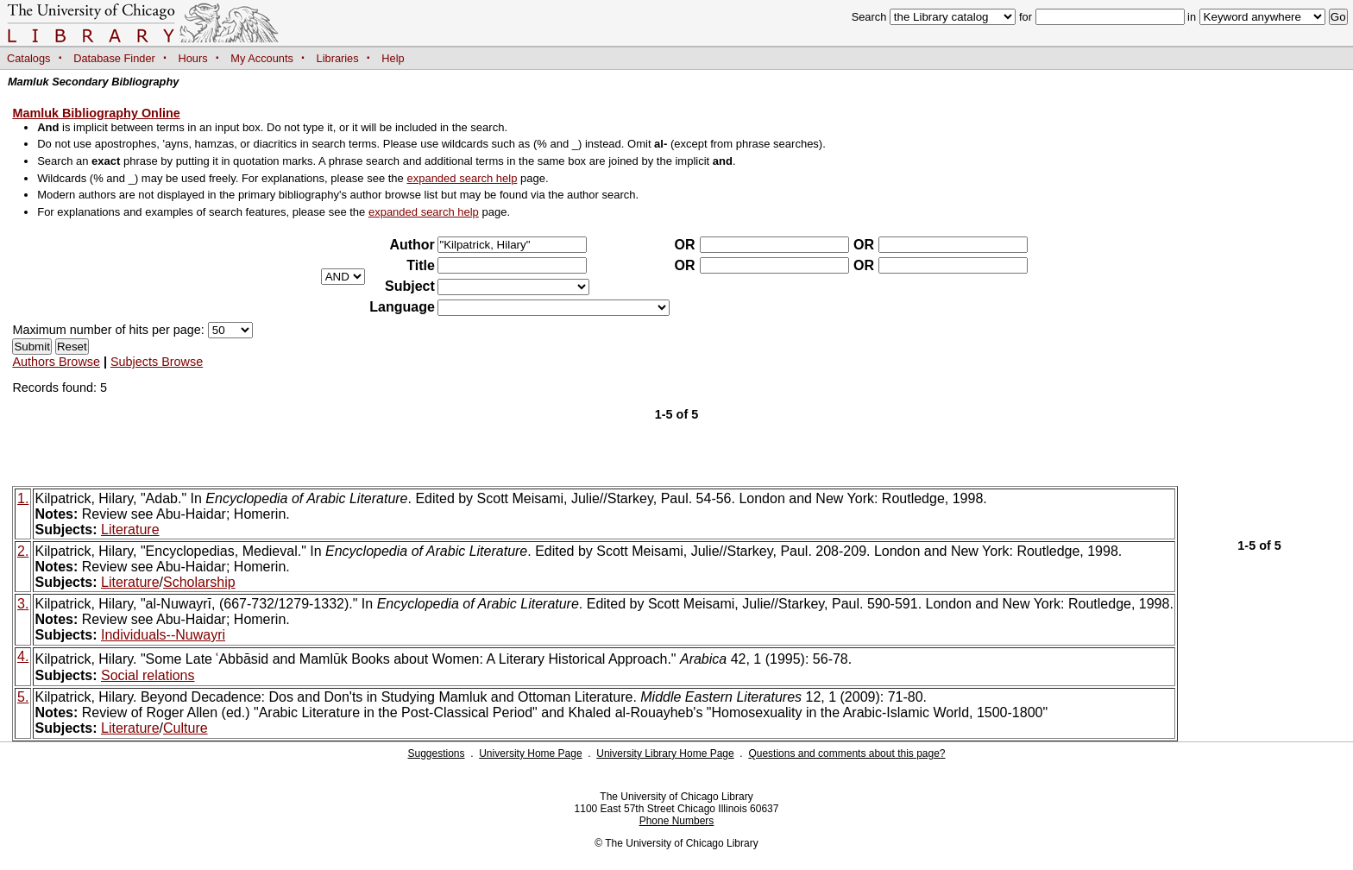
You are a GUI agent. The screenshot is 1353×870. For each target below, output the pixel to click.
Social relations (148, 675)
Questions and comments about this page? (846, 753)
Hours (193, 58)
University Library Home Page (664, 753)
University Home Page (530, 753)
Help (392, 58)
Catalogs (29, 58)
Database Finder (114, 58)
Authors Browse (56, 362)
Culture (185, 728)
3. (22, 603)
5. (22, 697)
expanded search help (461, 178)
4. (22, 656)
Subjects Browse (156, 362)
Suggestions (435, 753)
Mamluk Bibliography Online (95, 113)
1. (22, 498)
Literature (130, 529)
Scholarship (199, 582)
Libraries (338, 58)
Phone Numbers (676, 821)
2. (22, 551)
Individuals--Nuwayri (163, 634)
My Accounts (261, 58)
